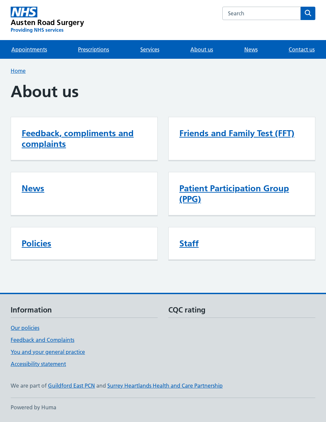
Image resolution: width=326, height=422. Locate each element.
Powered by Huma (33, 407)
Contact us (302, 49)
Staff (189, 243)
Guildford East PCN (71, 385)
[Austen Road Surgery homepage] (47, 20)
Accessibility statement (38, 364)
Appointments (29, 49)
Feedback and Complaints (42, 340)
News (251, 49)
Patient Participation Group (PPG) (234, 193)
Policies (36, 243)
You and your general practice (48, 352)
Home (18, 70)
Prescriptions (93, 49)
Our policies (25, 328)
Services (149, 49)
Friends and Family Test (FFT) (236, 133)
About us (201, 49)
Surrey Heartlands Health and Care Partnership (165, 385)
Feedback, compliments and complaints (78, 138)
